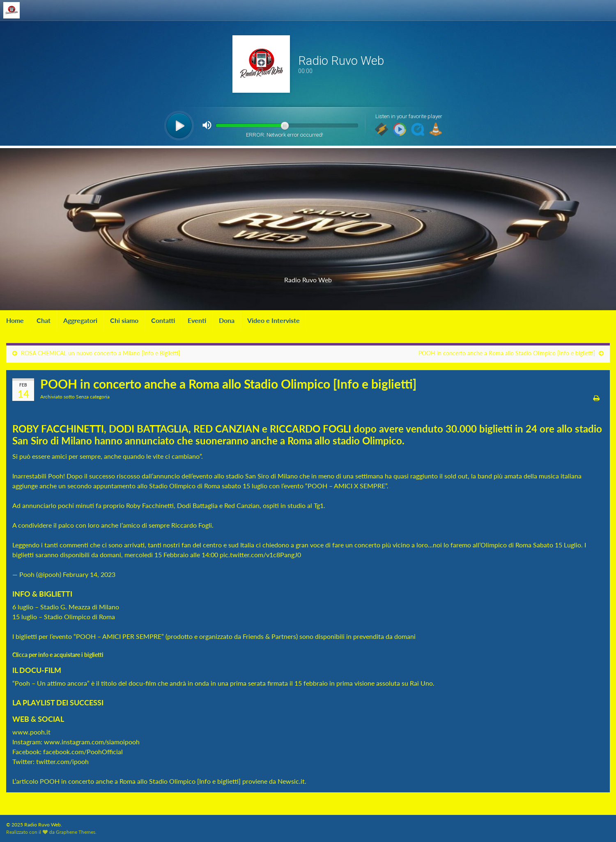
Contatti (163, 320)
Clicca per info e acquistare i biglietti (58, 654)
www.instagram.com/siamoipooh (92, 742)
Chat (44, 320)
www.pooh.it (31, 732)
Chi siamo (124, 320)
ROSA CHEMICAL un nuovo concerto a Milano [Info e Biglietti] (100, 353)
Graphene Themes (75, 832)
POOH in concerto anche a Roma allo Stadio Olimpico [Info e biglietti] (506, 353)
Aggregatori (80, 320)
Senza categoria (93, 397)
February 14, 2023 (89, 574)
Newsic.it (291, 781)
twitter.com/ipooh (62, 761)
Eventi (197, 320)
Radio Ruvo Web (308, 277)
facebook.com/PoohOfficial (83, 751)
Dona (226, 320)
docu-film (142, 683)
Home (15, 320)
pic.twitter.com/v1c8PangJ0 (260, 554)
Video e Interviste (273, 320)
